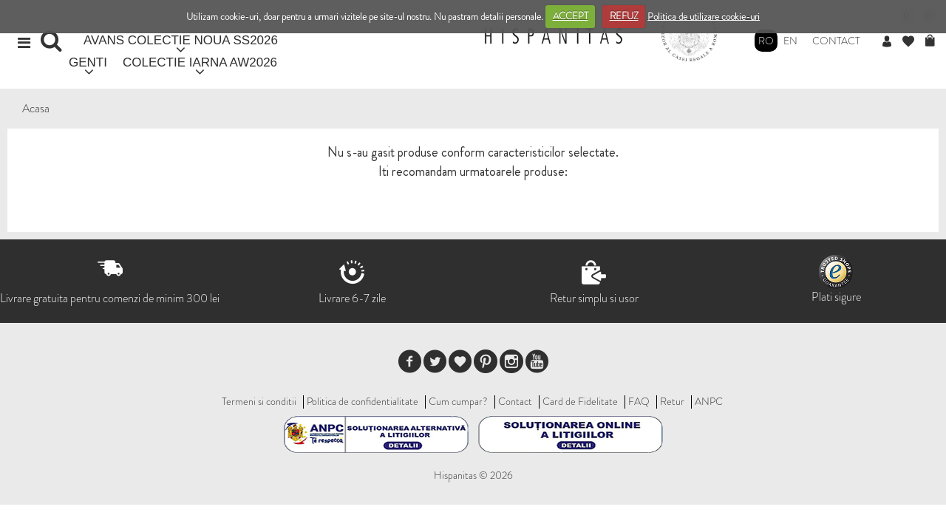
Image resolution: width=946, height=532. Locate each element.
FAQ (639, 401)
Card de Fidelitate (580, 401)
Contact (836, 40)
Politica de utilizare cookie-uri (703, 16)
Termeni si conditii (259, 401)
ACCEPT (570, 16)
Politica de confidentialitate (362, 401)
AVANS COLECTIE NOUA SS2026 (181, 40)
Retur (672, 401)
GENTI (88, 62)
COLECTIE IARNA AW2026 (200, 62)
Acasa (36, 108)
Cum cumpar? (458, 401)
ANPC (709, 401)
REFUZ (624, 16)
